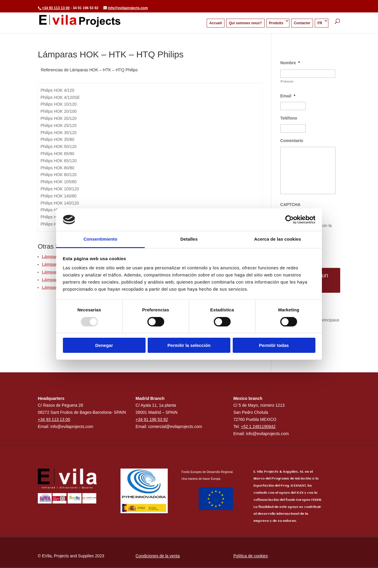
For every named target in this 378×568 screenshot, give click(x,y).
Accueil (215, 23)
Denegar (104, 345)
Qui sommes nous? (245, 23)
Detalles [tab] (189, 239)
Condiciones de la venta (158, 555)
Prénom (287, 81)
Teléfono (288, 118)
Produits (276, 23)
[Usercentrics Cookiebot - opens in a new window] (289, 219)
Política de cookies (250, 555)
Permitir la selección (189, 345)
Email (287, 96)
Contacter (302, 23)
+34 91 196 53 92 (152, 419)
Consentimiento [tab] (101, 239)
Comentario (291, 140)
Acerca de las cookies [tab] (277, 239)
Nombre (290, 62)
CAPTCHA (290, 204)
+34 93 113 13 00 (56, 8)
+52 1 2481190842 (258, 426)
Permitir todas (274, 345)
